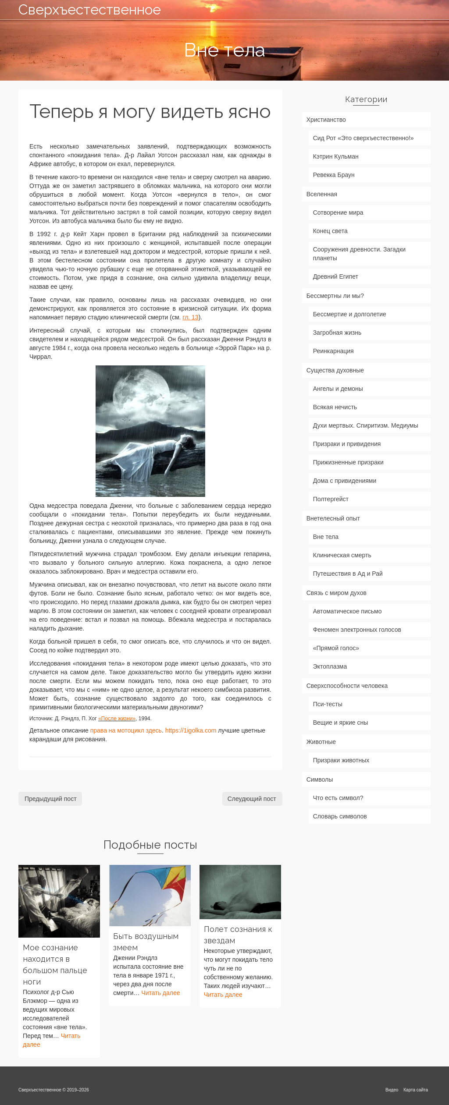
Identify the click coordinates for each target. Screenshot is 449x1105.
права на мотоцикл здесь (126, 730)
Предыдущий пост (51, 798)
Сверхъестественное (82, 9)
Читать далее (160, 992)
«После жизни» (116, 718)
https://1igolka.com (191, 730)
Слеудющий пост (252, 798)
